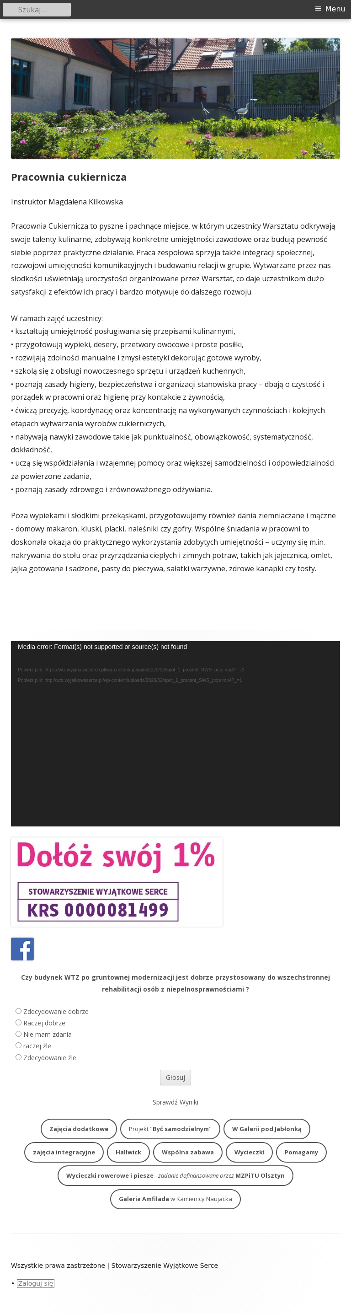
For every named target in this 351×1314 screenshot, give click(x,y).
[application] (175, 733)
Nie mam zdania (47, 1034)
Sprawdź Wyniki (175, 1102)
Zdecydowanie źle (49, 1057)
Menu (335, 9)
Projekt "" (170, 1129)
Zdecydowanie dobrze (56, 1011)
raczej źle (37, 1045)
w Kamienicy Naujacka (175, 1199)
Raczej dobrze (44, 1023)
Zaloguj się (35, 1283)
